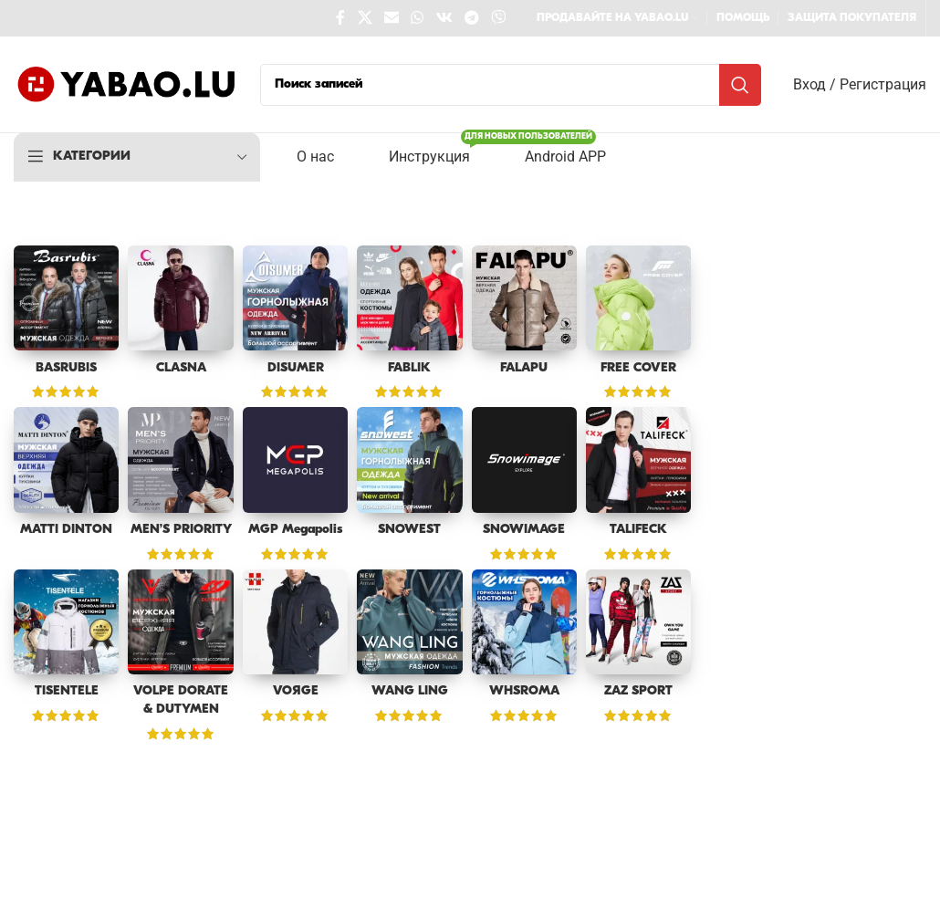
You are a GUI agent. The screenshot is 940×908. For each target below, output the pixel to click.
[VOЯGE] (295, 621)
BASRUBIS (66, 368)
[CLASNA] (180, 297)
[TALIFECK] (638, 459)
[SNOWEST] (409, 459)
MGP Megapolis (295, 530)
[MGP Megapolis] (295, 459)
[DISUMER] (295, 297)
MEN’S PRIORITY (181, 530)
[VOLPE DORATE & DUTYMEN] (180, 621)
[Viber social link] (499, 18)
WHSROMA (524, 691)
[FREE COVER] (638, 297)
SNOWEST (409, 530)
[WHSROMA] (524, 621)
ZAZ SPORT (638, 691)
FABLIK (409, 368)
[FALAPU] (524, 297)
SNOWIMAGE (524, 530)
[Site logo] (128, 84)
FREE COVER (638, 368)
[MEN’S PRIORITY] (180, 459)
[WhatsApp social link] (417, 18)
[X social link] (364, 18)
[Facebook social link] (340, 18)
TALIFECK (638, 530)
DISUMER (295, 368)
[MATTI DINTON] (66, 459)
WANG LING (409, 691)
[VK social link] (444, 18)
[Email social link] (391, 18)
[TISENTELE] (66, 621)
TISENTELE (67, 691)
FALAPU (524, 368)
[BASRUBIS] (66, 297)
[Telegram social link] (471, 18)
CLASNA (181, 368)
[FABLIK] (409, 297)
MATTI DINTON (66, 530)
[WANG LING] (409, 621)
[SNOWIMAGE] (524, 459)
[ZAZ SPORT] (638, 621)
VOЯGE (296, 691)
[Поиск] (510, 85)
